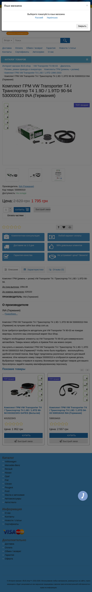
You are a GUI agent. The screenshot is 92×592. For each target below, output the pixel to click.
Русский (38, 17)
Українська (52, 17)
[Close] (87, 5)
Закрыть (82, 26)
